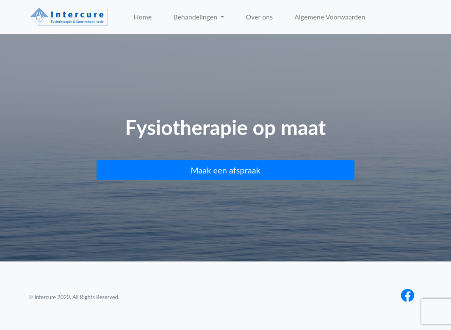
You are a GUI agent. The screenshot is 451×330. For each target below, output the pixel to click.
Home (143, 17)
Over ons (259, 17)
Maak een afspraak (225, 170)
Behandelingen (196, 17)
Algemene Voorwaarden (329, 17)
